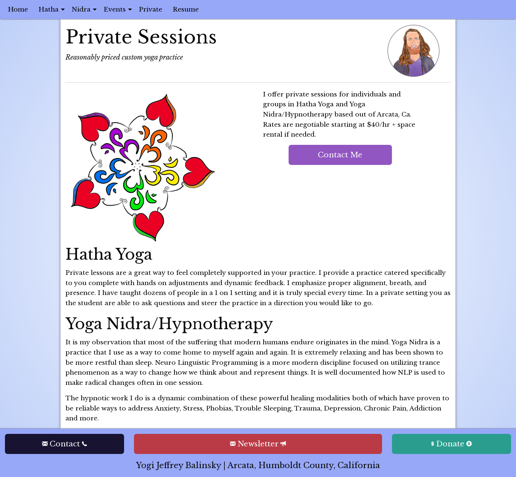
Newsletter (258, 443)
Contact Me (340, 154)
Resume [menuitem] (186, 9)
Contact (64, 443)
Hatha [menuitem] (49, 9)
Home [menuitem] (18, 9)
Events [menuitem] (115, 9)
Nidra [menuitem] (81, 9)
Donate (451, 443)
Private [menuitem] (150, 9)
